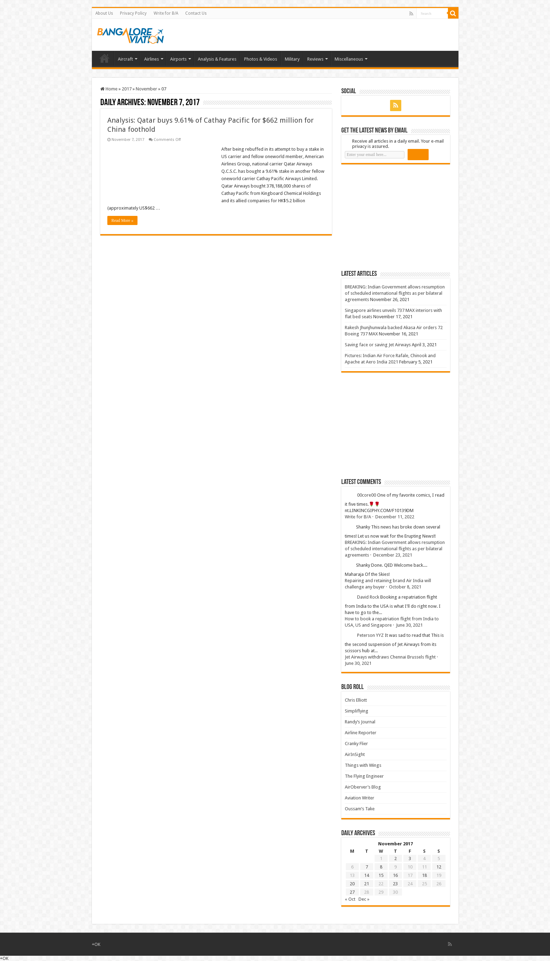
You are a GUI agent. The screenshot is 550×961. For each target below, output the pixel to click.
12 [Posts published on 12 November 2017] (438, 867)
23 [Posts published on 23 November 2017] (395, 883)
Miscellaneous (349, 59)
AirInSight (355, 754)
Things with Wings (363, 765)
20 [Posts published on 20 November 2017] (352, 883)
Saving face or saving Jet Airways (378, 344)
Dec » (363, 899)
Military (292, 59)
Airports (178, 59)
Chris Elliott (356, 700)
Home (104, 58)
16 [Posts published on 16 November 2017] (395, 875)
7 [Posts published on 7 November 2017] (366, 867)
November (146, 88)
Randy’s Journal (360, 721)
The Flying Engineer (364, 776)
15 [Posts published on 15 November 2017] (380, 875)
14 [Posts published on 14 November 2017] (366, 875)
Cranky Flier (356, 743)
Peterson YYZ (370, 635)
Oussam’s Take (360, 808)
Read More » (123, 220)
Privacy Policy (133, 13)
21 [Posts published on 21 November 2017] (366, 883)
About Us (104, 13)
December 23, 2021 (392, 555)
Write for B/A (166, 13)
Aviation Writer (359, 797)
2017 (127, 88)
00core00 (366, 495)
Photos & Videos (260, 59)
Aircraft (125, 59)
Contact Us (196, 13)
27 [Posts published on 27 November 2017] (352, 892)
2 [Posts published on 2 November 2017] (395, 858)
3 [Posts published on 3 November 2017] (410, 858)
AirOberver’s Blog (363, 787)
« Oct (350, 899)
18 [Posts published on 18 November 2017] (424, 875)
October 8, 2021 (405, 586)
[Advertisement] (394, 217)
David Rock (368, 597)
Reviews (315, 59)
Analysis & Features (217, 59)
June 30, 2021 (409, 625)
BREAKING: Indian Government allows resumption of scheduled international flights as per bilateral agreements (395, 293)
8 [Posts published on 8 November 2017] (381, 867)
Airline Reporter (360, 732)
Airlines (151, 59)
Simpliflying (356, 711)
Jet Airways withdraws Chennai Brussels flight (390, 657)
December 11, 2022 (394, 516)
